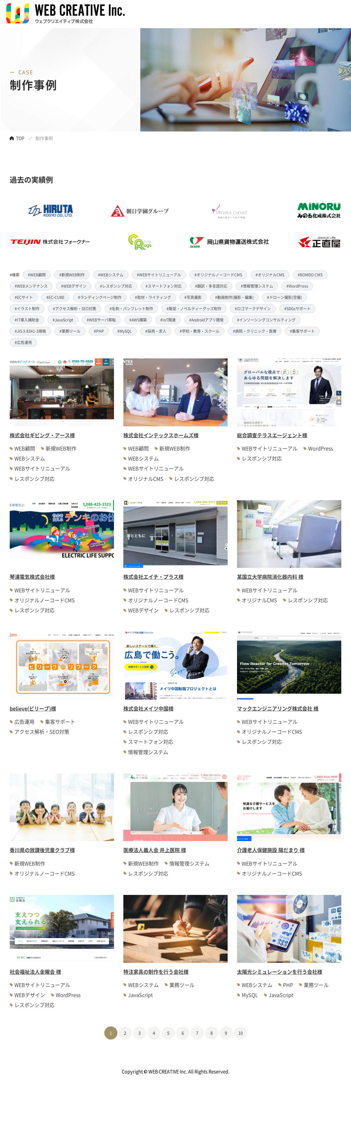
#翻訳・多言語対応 (211, 286)
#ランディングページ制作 (99, 297)
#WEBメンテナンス (31, 286)
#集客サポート (302, 331)
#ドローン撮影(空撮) (284, 297)
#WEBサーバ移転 (101, 319)
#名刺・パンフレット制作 (131, 308)
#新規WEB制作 (72, 274)
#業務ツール (69, 331)
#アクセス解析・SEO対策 (74, 308)
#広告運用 (23, 342)
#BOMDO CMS (310, 274)
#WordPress (297, 286)
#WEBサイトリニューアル (159, 274)
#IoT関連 (168, 319)
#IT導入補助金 (27, 319)
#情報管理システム (257, 286)
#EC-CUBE (55, 297)
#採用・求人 (155, 331)
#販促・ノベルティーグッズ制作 (194, 308)
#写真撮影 (193, 297)
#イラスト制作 (27, 308)
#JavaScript (63, 319)
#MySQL (124, 331)
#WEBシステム (110, 274)
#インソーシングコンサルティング (266, 319)
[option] (159, 226)
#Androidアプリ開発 (206, 319)
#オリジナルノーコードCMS (218, 274)
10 (240, 1033)
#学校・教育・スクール (199, 331)
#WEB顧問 (37, 274)
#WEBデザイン (73, 286)
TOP (20, 138)
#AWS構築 (138, 319)
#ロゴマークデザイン (253, 308)
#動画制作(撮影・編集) (234, 297)
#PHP (99, 331)
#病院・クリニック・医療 (254, 331)
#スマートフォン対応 (164, 286)
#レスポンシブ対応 (116, 286)
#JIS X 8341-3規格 (30, 331)
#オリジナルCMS (270, 274)
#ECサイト (24, 297)
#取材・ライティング (153, 297)
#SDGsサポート (297, 308)
